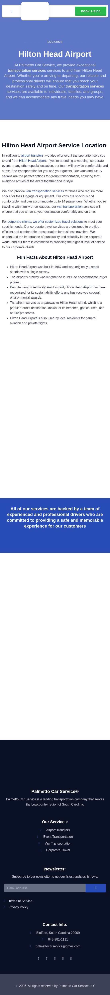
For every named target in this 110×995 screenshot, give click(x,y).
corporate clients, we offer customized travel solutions (45, 221)
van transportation (70, 206)
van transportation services (45, 191)
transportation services (27, 70)
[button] (11, 11)
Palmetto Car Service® (54, 791)
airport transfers (32, 155)
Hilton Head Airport (32, 160)
